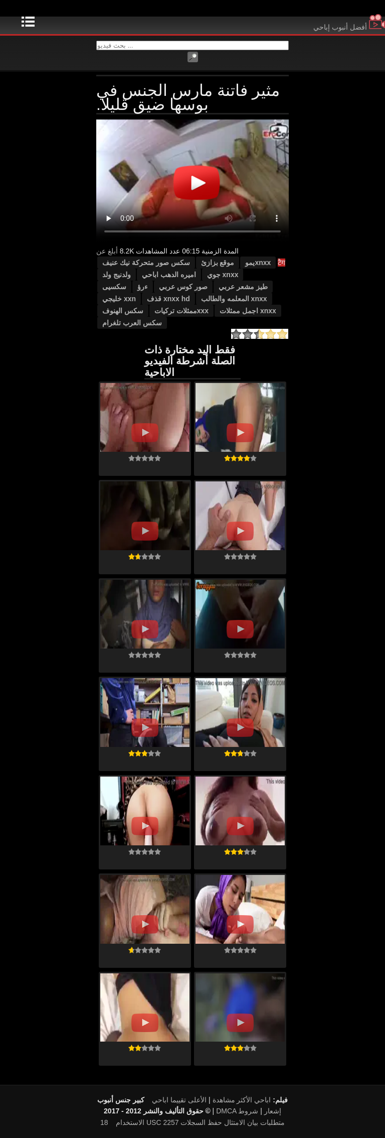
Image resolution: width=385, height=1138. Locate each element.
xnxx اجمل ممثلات (248, 311)
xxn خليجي (119, 299)
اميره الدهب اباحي (169, 275)
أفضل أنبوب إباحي (349, 27)
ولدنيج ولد (116, 275)
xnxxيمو (258, 263)
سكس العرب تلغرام (132, 323)
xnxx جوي (223, 275)
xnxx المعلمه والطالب (234, 299)
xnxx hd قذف (168, 299)
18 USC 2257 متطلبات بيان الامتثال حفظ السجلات (192, 1122)
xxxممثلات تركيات (181, 311)
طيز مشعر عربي (243, 287)
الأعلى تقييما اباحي (179, 1100)
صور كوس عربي (183, 287)
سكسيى (114, 287)
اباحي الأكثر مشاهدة (242, 1100)
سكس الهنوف (122, 311)
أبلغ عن (107, 251)
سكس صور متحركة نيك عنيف (146, 263)
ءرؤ (142, 287)
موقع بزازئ (218, 263)
